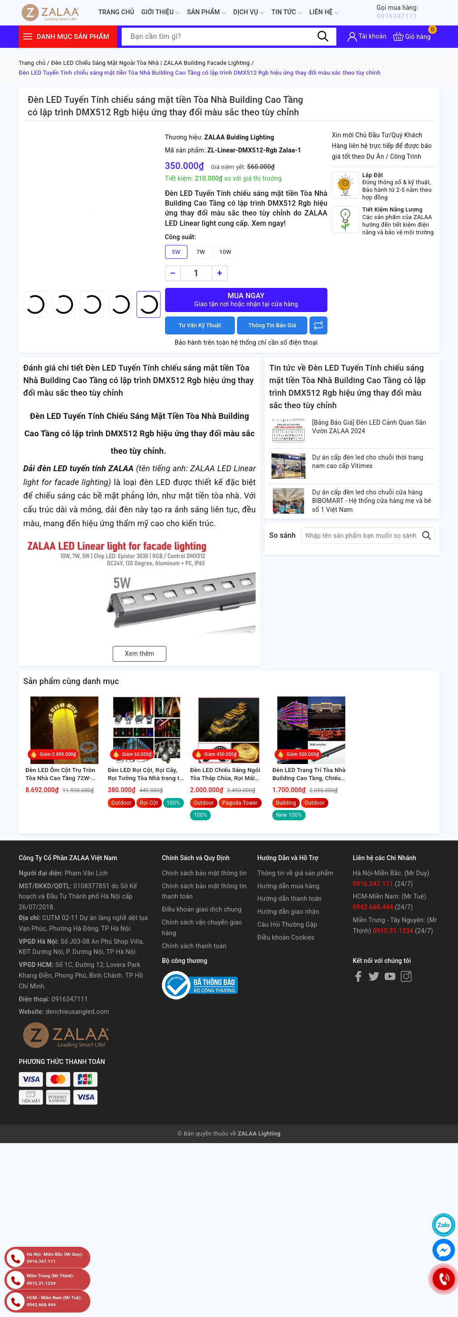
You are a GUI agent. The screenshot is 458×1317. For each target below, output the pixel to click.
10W (225, 252)
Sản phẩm (206, 12)
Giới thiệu (160, 12)
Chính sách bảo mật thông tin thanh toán (204, 904)
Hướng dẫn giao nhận (288, 924)
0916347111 (403, 11)
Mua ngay (246, 299)
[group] (92, 208)
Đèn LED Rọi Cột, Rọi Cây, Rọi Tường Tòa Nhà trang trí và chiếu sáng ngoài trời (146, 787)
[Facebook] (358, 989)
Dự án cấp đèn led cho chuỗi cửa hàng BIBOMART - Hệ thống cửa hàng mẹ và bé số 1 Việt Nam (376, 515)
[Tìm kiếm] (323, 36)
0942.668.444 (373, 920)
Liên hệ (324, 12)
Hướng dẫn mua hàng (288, 899)
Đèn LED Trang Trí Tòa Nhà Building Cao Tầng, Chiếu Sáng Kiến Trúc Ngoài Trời (311, 787)
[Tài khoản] (367, 37)
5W (176, 252)
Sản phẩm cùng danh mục (71, 681)
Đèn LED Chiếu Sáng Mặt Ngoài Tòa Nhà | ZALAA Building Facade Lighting (150, 62)
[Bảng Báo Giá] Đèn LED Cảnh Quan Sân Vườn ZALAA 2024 (371, 429)
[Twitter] (374, 989)
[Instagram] (406, 989)
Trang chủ (116, 12)
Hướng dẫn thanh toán (289, 912)
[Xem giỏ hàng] (412, 36)
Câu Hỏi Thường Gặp (287, 937)
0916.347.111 (373, 896)
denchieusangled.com (77, 1024)
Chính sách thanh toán (194, 958)
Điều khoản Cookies (285, 950)
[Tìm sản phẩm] (229, 37)
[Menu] (27, 36)
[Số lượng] (196, 273)
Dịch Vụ (248, 12)
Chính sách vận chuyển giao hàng (202, 941)
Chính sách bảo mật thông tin (204, 886)
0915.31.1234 (393, 943)
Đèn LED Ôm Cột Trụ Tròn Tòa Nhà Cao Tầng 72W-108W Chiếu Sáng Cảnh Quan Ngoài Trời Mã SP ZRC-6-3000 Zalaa (62, 787)
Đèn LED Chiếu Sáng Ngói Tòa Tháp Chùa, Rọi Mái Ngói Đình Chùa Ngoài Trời (228, 787)
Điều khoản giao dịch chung (202, 922)
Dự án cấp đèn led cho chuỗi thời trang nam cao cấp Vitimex (376, 469)
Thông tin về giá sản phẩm (295, 886)
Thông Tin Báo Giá (272, 325)
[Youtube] (390, 989)
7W (200, 252)
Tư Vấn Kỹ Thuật (200, 325)
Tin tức (286, 12)
